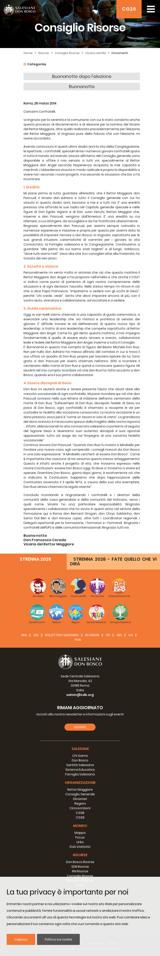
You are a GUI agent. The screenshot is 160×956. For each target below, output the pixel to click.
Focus (80, 837)
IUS (131, 635)
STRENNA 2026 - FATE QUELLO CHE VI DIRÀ (113, 561)
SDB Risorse (80, 866)
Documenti (119, 53)
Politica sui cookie (58, 939)
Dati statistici (80, 846)
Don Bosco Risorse (80, 862)
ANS (24, 635)
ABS (119, 635)
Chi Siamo (80, 755)
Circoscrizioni (80, 808)
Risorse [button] (80, 855)
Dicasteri (80, 799)
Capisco (20, 939)
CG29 (129, 9)
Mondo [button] (80, 825)
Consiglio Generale (80, 794)
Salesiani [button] (80, 748)
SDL (36, 635)
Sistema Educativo (80, 769)
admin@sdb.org (80, 695)
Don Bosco (80, 760)
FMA (78, 639)
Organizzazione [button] (80, 782)
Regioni (80, 803)
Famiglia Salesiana (80, 774)
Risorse (43, 53)
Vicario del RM (95, 53)
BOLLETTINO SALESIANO (62, 635)
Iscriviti (80, 727)
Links (80, 842)
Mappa (80, 832)
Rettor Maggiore (80, 789)
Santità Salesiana (80, 765)
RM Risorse (80, 871)
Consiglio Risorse (67, 53)
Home (28, 53)
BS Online (92, 635)
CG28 (80, 813)
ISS (108, 635)
